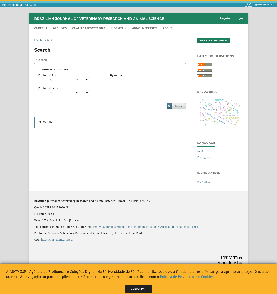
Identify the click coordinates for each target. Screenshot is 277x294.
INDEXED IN (119, 28)
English (202, 151)
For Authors (204, 182)
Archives (60, 28)
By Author (116, 75)
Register (225, 18)
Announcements (144, 28)
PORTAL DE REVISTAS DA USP (19, 5)
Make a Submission (213, 40)
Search (179, 106)
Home (38, 39)
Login (239, 18)
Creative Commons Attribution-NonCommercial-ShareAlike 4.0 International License (145, 226)
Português (203, 157)
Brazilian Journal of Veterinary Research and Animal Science (99, 18)
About (168, 28)
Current (40, 28)
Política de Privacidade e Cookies (187, 276)
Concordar (138, 289)
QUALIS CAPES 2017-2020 (88, 28)
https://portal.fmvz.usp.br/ (57, 239)
